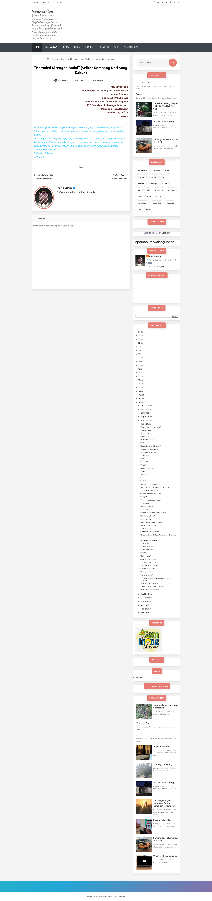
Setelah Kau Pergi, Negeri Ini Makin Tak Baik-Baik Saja (165, 106)
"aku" (142, 478)
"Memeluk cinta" (146, 575)
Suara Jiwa (51, 47)
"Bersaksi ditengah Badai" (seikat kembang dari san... (158, 536)
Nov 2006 (145, 409)
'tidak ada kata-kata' (148, 559)
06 (139, 402)
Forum (65, 47)
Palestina (159, 190)
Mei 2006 (145, 598)
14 (139, 372)
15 (139, 369)
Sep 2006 (145, 416)
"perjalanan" (145, 474)
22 (139, 343)
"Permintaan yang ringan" (150, 427)
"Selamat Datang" (147, 468)
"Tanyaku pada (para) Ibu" (150, 500)
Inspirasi (141, 184)
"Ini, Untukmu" (146, 503)
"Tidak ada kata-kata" (148, 562)
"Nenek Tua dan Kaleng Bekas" (152, 586)
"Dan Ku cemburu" (147, 516)
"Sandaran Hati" (146, 519)
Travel (148, 210)
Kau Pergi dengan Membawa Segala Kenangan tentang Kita (164, 803)
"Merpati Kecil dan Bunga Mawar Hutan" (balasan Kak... (156, 579)
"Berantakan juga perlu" (149, 449)
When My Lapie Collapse (165, 856)
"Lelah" (142, 471)
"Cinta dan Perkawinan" (43, 178)
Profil (140, 197)
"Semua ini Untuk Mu (148, 484)
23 (139, 339)
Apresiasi (156, 171)
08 (139, 395)
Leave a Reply (97, 80)
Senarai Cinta (44, 11)
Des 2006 (145, 405)
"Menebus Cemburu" (148, 525)
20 (139, 350)
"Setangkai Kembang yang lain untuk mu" (157, 487)
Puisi (116, 47)
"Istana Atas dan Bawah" (149, 590)
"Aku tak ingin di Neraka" (150, 583)
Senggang (142, 203)
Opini (147, 190)
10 (139, 387)
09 (139, 391)
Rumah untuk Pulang (163, 121)
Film (163, 177)
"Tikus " (143, 465)
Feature (152, 177)
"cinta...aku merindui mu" (150, 490)
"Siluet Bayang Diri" (147, 569)
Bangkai (139, 94)
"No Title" (143, 481)
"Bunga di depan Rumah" (150, 452)
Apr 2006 (145, 601)
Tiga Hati (170, 203)
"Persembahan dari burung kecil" (153, 513)
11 (139, 384)
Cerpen (89, 47)
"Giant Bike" (145, 455)
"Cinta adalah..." (146, 443)
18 (139, 358)
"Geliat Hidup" (145, 556)
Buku (77, 47)
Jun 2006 (145, 594)
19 (139, 354)
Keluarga (153, 184)
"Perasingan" (145, 553)
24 (139, 335)
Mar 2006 (145, 605)
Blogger (166, 233)
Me (139, 190)
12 (139, 380)
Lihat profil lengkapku (156, 266)
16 (139, 365)
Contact (58, 3)
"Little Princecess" (147, 543)
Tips (139, 210)
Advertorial (131, 47)
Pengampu (46, 3)
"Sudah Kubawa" (146, 506)
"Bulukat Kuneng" (147, 440)
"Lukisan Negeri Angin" (149, 565)
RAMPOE (160, 197)
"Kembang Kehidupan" (119, 178)
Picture (171, 190)
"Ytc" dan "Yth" (142, 82)
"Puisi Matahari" (146, 509)
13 (139, 376)
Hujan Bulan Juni (161, 746)
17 (139, 361)
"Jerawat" (144, 462)
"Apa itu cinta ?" (146, 528)
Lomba (165, 184)
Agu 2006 (145, 420)
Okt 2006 (145, 413)
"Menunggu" (145, 433)
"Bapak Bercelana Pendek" (150, 446)
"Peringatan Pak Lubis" (149, 572)
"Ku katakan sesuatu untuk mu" (152, 522)
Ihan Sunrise (64, 188)
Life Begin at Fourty (162, 764)
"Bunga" (143, 497)
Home (35, 3)
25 (139, 332)
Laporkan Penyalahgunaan (153, 242)
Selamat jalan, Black (162, 820)
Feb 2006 (145, 609)
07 (139, 398)
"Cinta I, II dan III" (146, 430)
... (136, 735)
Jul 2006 (144, 424)
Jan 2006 (145, 612)
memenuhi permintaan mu (151, 494)
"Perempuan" (145, 436)
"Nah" (142, 459)
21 (139, 347)
